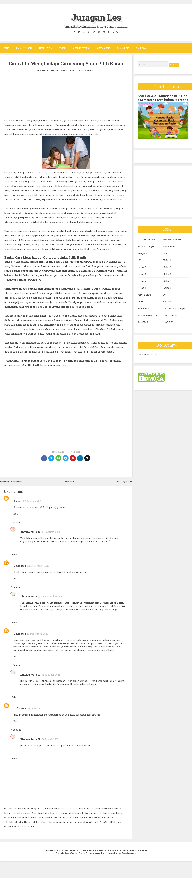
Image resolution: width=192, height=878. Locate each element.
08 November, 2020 (38, 565)
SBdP (140, 301)
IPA (165, 253)
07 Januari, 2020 (32, 501)
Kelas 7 (167, 280)
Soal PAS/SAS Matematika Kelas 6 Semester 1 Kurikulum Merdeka (163, 98)
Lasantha (99, 853)
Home (6, 48)
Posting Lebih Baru (11, 481)
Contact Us (85, 850)
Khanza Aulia (28, 531)
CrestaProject (71, 853)
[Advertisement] (66, 97)
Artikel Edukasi (81, 48)
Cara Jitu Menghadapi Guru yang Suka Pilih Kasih (66, 63)
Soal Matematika (147, 315)
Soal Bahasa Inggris (174, 308)
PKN (165, 294)
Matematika (45, 48)
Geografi (142, 253)
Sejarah (167, 301)
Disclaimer (97, 850)
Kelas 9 (167, 287)
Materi (62, 48)
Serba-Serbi (103, 48)
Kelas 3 (167, 267)
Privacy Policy (111, 850)
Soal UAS (143, 322)
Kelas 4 (142, 273)
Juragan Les (96, 17)
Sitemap (124, 850)
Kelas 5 (167, 273)
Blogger (143, 850)
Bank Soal (141, 48)
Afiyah (17, 501)
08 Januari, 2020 (51, 531)
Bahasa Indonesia (173, 239)
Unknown (19, 565)
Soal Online (123, 48)
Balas (16, 513)
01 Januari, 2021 (51, 674)
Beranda (69, 481)
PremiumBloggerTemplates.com (120, 853)
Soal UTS (168, 322)
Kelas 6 (142, 280)
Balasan (17, 522)
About (76, 850)
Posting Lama (124, 481)
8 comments (87, 70)
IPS (139, 260)
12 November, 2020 (52, 596)
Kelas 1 (167, 260)
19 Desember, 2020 (37, 633)
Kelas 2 (142, 267)
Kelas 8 (142, 287)
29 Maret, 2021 (35, 708)
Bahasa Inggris (24, 48)
